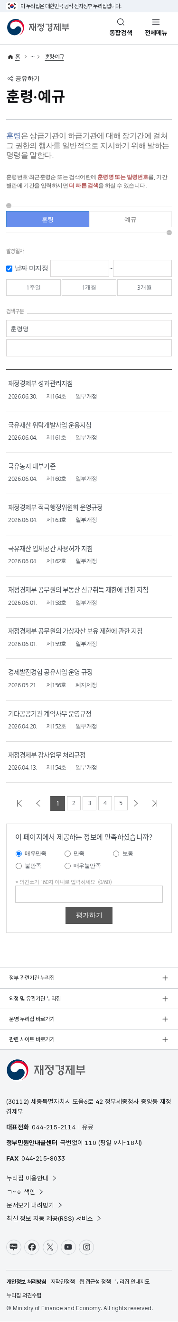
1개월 (89, 288)
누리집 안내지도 (132, 1282)
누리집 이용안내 (32, 1178)
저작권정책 (63, 1282)
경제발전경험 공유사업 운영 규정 (50, 672)
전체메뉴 (156, 32)
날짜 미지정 (31, 268)
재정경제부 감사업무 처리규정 (46, 754)
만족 (79, 854)
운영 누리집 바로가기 (32, 1019)
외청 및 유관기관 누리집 (35, 998)
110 (90, 1142)
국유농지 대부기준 (31, 466)
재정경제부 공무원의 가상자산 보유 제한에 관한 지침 (75, 631)
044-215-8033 (43, 1158)
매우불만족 (87, 865)
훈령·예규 (54, 56)
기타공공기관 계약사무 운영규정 (49, 713)
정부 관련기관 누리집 (32, 978)
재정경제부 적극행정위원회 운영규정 (55, 508)
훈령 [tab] (47, 220)
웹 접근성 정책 (95, 1282)
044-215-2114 (53, 1127)
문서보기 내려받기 (35, 1205)
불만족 (33, 865)
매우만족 (36, 854)
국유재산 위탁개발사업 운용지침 (49, 425)
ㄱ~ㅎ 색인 (25, 1192)
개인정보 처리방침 (26, 1282)
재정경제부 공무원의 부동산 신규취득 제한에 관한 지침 (78, 590)
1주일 (33, 288)
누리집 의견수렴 (24, 1296)
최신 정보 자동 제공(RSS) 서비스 (54, 1219)
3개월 (145, 288)
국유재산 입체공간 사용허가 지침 (50, 549)
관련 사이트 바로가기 (32, 1039)
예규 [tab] (130, 220)
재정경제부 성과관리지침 (40, 384)
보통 (127, 854)
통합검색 (121, 32)
